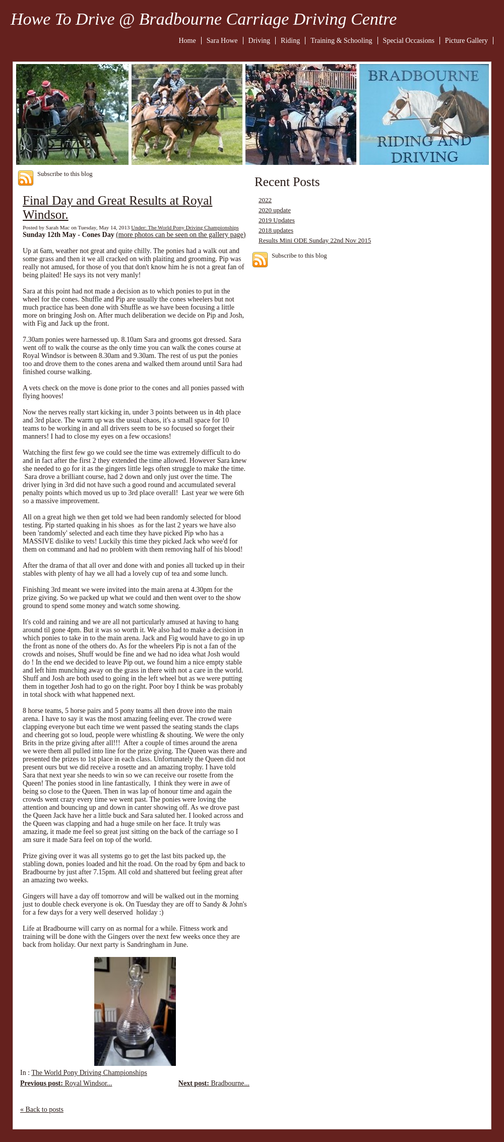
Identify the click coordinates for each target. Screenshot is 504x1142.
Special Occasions (408, 40)
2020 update (275, 210)
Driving (259, 40)
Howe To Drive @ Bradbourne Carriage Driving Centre (204, 19)
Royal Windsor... (66, 1083)
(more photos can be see (150, 234)
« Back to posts (42, 1109)
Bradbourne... (213, 1083)
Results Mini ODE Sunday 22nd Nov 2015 (315, 240)
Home (187, 40)
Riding (290, 40)
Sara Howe (222, 40)
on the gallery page (216, 234)
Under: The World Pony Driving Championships (185, 227)
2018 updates (276, 230)
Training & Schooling (341, 40)
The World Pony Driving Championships (89, 1072)
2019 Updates (277, 220)
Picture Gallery (466, 40)
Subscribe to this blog (65, 173)
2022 (265, 200)
